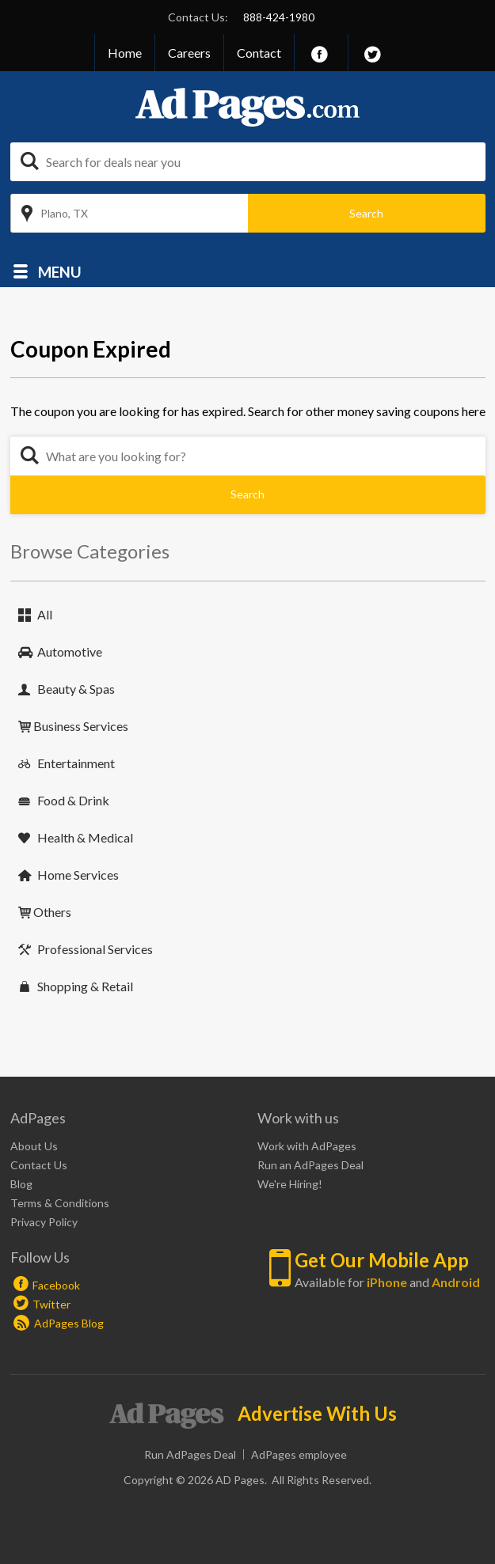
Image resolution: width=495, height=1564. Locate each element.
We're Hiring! (289, 1184)
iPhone (387, 1281)
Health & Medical (85, 837)
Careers (189, 52)
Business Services (80, 725)
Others (52, 911)
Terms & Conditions (59, 1203)
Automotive (69, 651)
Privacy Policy (44, 1222)
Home (125, 52)
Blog (21, 1184)
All (44, 614)
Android (456, 1281)
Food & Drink (73, 800)
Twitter (51, 1304)
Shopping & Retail (85, 986)
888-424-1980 (278, 17)
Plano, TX (64, 213)
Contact (259, 52)
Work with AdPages (306, 1146)
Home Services (78, 874)
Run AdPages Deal (190, 1454)
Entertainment (76, 763)
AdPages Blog (58, 1323)
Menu (60, 271)
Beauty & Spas (76, 688)
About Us (34, 1146)
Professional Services (95, 948)
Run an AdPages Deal (310, 1165)
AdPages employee (299, 1454)
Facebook (56, 1285)
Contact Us (38, 1165)
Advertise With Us (317, 1413)
